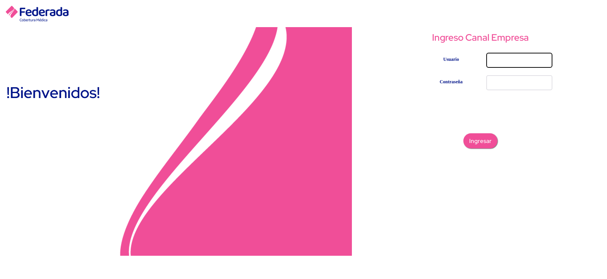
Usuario (451, 59)
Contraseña (451, 81)
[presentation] (480, 113)
